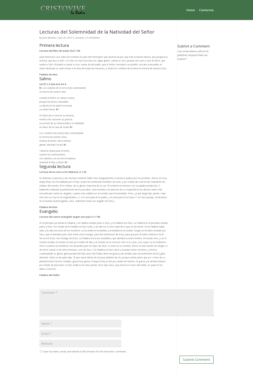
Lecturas (79, 37)
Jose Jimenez (49, 37)
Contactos (206, 10)
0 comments (93, 37)
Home (190, 10)
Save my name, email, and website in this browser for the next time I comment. (84, 351)
